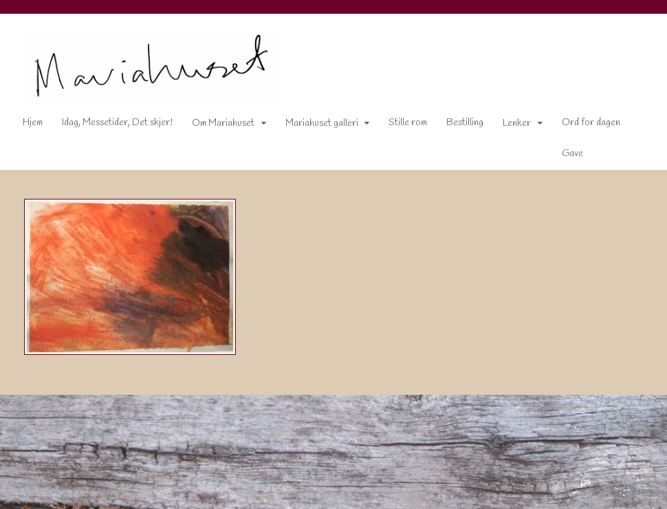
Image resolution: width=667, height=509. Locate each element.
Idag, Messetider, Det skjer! (117, 122)
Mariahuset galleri (321, 123)
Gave (572, 153)
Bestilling (464, 122)
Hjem (33, 122)
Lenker (517, 123)
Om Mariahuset (223, 123)
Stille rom (408, 122)
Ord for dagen (591, 122)
